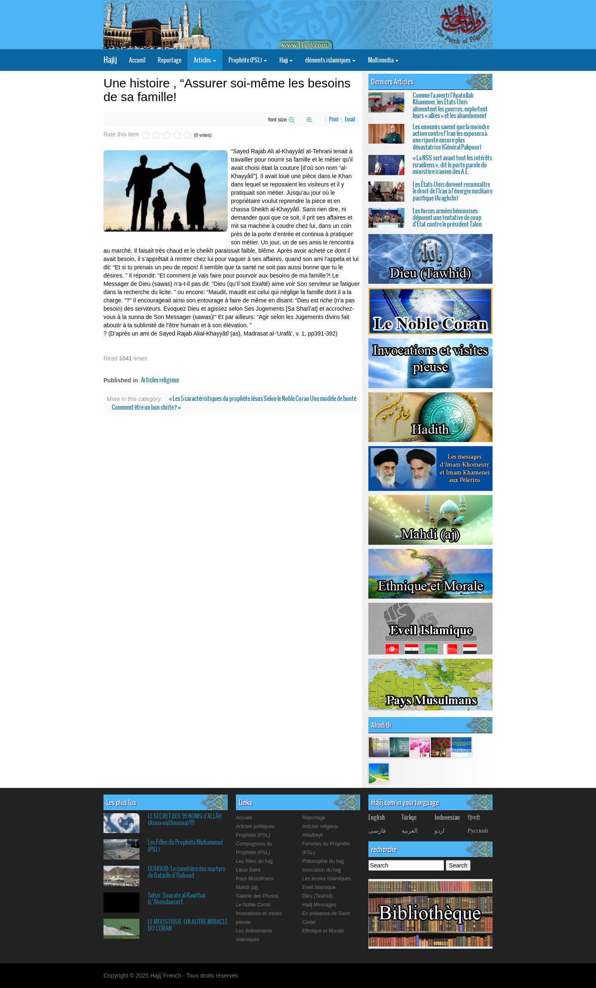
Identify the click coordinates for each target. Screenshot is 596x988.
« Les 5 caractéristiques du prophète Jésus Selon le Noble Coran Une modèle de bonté (262, 398)
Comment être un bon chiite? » (146, 407)
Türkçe (408, 817)
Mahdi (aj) (247, 887)
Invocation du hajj (321, 870)
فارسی (377, 830)
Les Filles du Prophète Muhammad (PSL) (185, 845)
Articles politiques (255, 826)
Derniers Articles (392, 82)
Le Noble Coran (253, 905)
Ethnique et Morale (323, 931)
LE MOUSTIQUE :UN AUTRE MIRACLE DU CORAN (188, 925)
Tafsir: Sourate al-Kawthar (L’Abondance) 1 (177, 898)
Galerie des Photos (257, 896)
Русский (478, 830)
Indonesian (447, 817)
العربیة (409, 830)
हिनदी (474, 817)
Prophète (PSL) (247, 60)
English (376, 817)
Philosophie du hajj (323, 861)
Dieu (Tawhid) (317, 896)
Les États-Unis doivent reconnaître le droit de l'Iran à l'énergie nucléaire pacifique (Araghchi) (453, 191)
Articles (205, 60)
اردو (440, 830)
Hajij (110, 59)
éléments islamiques (330, 60)
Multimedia (383, 60)
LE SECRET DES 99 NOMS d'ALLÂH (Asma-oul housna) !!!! (184, 819)
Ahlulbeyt (312, 835)
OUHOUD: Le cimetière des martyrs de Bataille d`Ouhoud (186, 872)
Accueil (137, 60)
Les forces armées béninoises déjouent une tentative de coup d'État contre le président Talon (447, 217)
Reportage (169, 60)
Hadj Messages (319, 905)
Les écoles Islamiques (326, 879)
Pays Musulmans (255, 879)
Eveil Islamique (319, 887)
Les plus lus (121, 802)
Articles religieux (160, 379)
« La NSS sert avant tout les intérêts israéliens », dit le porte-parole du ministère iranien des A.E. (452, 164)
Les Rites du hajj (254, 861)
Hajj (286, 60)
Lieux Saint (248, 870)
